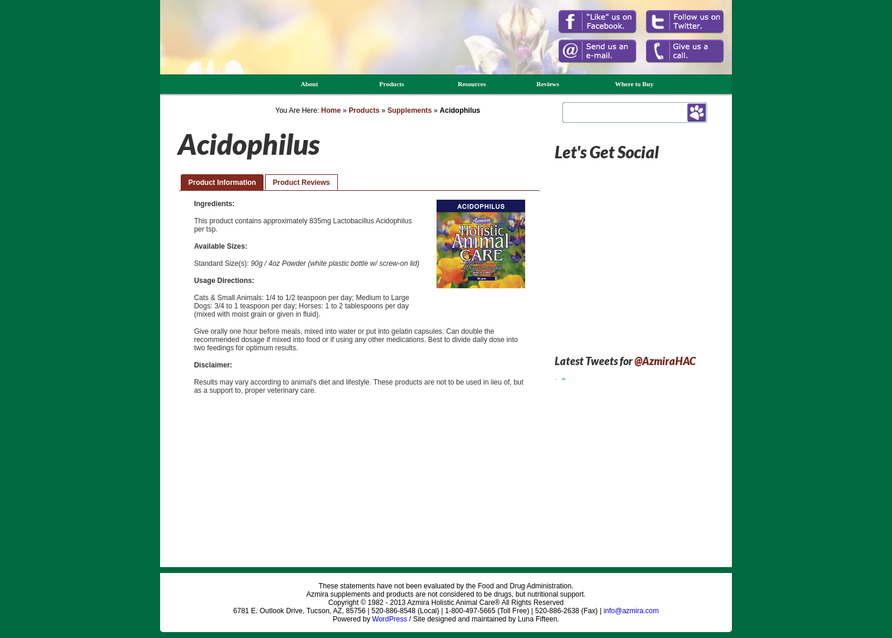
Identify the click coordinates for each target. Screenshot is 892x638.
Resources (472, 83)
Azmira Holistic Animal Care (212, 52)
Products (391, 83)
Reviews (547, 83)
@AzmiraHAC (665, 360)
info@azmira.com (631, 611)
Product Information (222, 182)
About (309, 83)
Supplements (410, 110)
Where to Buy (634, 83)
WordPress (389, 619)
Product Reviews (301, 182)
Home (331, 110)
